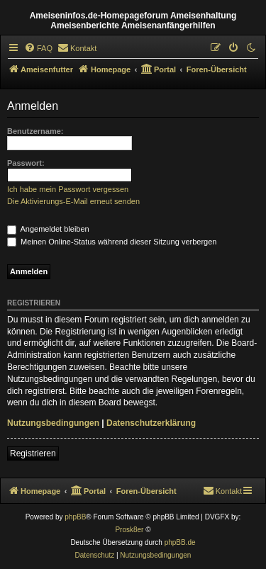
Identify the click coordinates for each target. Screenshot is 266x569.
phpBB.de (180, 542)
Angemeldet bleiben (48, 229)
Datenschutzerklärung (151, 423)
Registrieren (33, 453)
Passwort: (26, 163)
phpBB (75, 517)
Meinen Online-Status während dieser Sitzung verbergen (111, 241)
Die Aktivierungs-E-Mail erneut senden (73, 201)
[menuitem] (38, 48)
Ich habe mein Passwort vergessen (67, 189)
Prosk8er (129, 530)
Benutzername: (35, 131)
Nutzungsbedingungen (53, 423)
